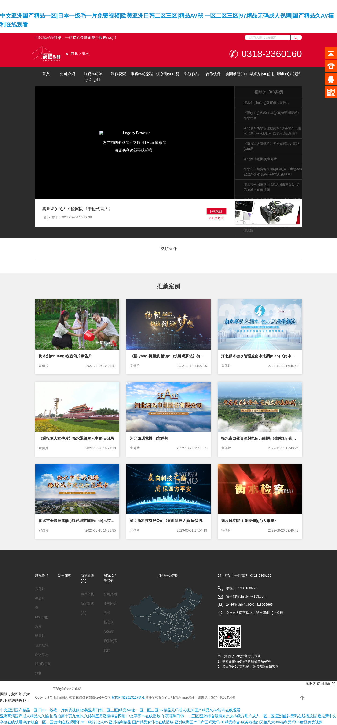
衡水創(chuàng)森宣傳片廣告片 (266, 103)
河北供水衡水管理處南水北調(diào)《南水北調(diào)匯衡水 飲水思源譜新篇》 (259, 356)
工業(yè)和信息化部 (67, 689)
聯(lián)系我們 (288, 74)
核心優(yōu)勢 (167, 74)
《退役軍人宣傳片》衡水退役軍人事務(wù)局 (76, 438)
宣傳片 (43, 366)
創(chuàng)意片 (41, 617)
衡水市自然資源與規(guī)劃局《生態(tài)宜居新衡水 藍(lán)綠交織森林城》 (259, 438)
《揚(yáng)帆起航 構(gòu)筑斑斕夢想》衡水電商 (168, 356)
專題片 (40, 598)
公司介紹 (67, 74)
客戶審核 (87, 594)
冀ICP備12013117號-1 (128, 697)
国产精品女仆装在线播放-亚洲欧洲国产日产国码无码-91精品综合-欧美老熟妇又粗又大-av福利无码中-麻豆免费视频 (227, 722)
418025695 (264, 604)
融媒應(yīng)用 (262, 74)
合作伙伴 (213, 74)
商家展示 (41, 654)
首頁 (46, 74)
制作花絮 (118, 74)
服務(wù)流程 (142, 74)
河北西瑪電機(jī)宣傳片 (260, 159)
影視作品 (191, 74)
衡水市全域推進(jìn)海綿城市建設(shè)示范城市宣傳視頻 (77, 521)
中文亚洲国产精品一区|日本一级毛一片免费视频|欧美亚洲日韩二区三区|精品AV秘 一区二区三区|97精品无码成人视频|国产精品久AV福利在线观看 (120, 710)
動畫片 (40, 636)
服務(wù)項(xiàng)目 (93, 77)
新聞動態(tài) (236, 74)
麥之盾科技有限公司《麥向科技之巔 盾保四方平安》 (168, 521)
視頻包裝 (41, 645)
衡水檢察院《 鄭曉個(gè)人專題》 (249, 521)
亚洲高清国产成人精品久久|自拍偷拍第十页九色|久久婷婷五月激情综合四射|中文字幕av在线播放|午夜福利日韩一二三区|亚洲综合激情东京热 (117, 716)
